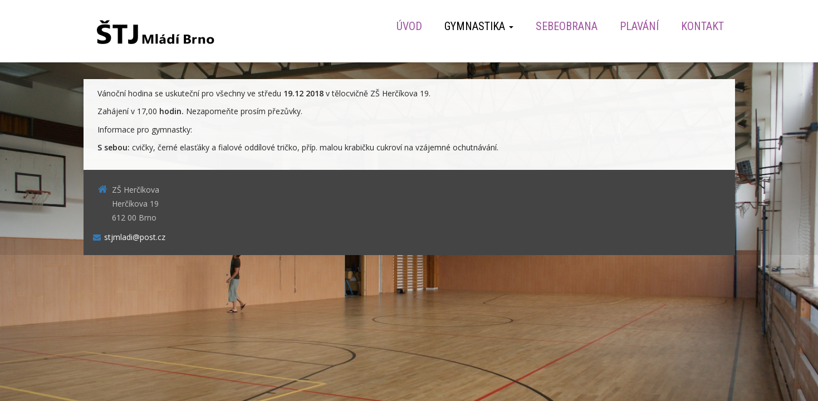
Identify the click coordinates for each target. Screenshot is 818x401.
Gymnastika (478, 26)
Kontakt (702, 26)
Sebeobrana (566, 26)
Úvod (409, 26)
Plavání (639, 26)
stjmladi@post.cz (134, 237)
